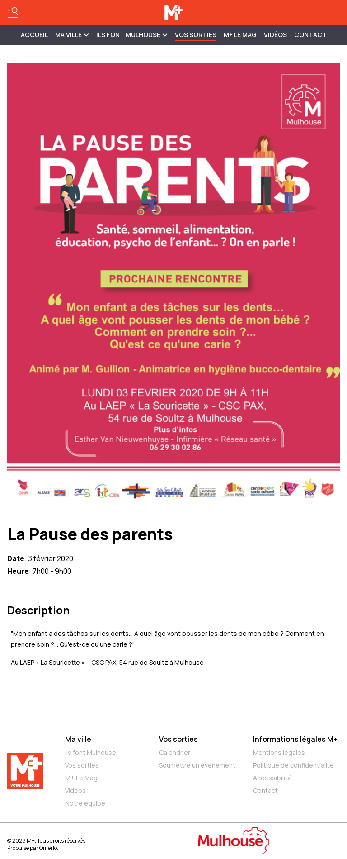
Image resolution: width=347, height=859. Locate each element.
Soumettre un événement (197, 765)
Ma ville (78, 739)
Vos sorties (195, 34)
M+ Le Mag (240, 34)
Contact (310, 34)
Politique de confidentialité (293, 765)
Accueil (34, 34)
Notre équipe (85, 803)
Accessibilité (272, 777)
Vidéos (275, 34)
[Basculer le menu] (12, 12)
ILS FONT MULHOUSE (132, 34)
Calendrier (174, 752)
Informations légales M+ (295, 739)
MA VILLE (72, 34)
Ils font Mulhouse (90, 752)
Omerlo (48, 848)
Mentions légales (279, 752)
